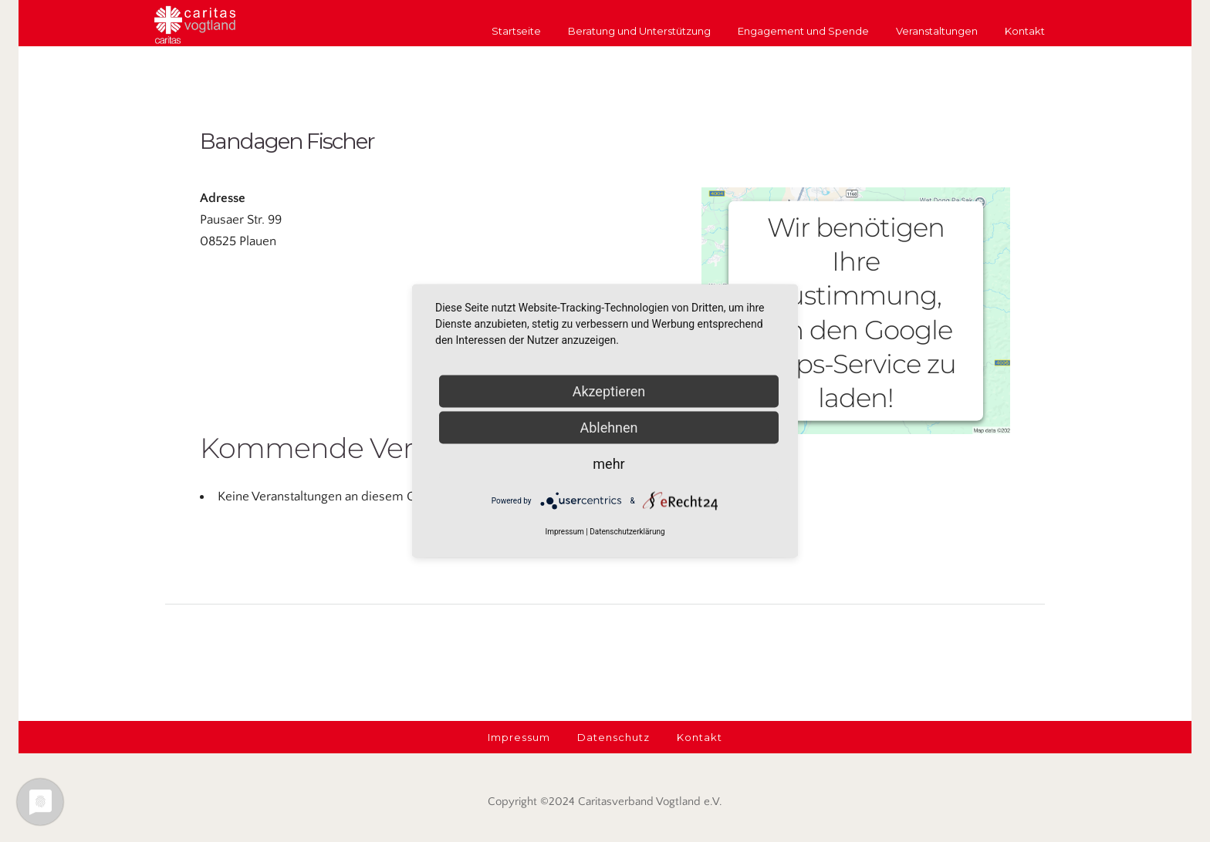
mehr (608, 464)
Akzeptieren (609, 391)
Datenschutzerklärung (627, 531)
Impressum (564, 531)
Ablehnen (608, 427)
